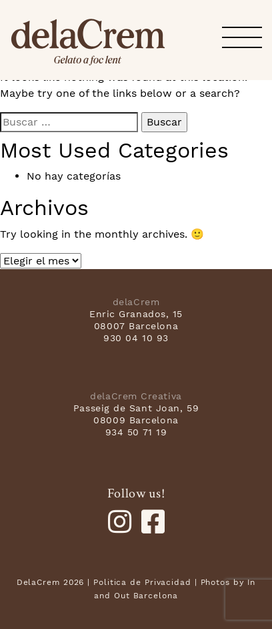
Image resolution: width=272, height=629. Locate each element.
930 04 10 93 (136, 338)
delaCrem (88, 42)
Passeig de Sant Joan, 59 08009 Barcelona (136, 414)
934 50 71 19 (136, 432)
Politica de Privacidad (142, 582)
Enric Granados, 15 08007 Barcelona (136, 319)
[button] (242, 38)
